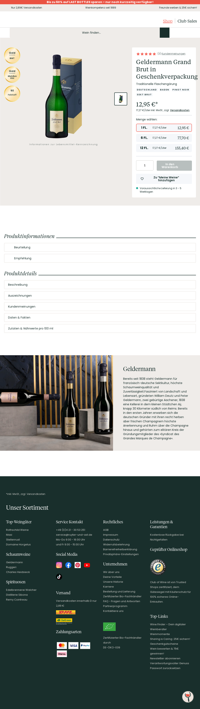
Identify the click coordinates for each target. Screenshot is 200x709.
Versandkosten (180, 110)
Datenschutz (111, 540)
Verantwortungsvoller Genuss (169, 663)
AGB (106, 530)
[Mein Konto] (179, 33)
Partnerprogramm (115, 606)
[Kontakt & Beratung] (172, 33)
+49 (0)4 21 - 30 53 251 (70, 530)
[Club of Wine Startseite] (23, 21)
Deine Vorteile (112, 577)
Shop (167, 21)
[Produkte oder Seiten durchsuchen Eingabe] (89, 33)
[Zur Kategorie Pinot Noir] (181, 89)
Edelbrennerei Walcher (21, 590)
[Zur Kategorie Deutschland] (147, 89)
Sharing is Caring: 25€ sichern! (170, 639)
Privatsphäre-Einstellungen (121, 554)
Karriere (108, 587)
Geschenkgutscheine (164, 644)
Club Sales (187, 21)
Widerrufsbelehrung (116, 544)
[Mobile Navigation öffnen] (5, 33)
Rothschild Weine (17, 530)
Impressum (110, 535)
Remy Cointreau (16, 600)
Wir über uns (111, 572)
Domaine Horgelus (18, 544)
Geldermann (14, 562)
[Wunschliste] (186, 33)
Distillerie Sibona (17, 595)
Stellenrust (13, 540)
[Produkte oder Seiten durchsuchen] (164, 33)
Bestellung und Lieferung (119, 591)
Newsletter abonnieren (165, 658)
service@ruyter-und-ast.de (74, 535)
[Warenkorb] (193, 33)
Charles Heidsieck (18, 572)
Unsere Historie (113, 582)
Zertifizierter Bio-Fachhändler (122, 596)
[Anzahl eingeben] (144, 165)
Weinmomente (160, 634)
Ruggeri (11, 567)
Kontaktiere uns (113, 611)
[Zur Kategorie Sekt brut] (144, 94)
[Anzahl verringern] (139, 165)
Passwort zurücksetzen (165, 668)
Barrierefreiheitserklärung (120, 549)
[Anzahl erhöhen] (149, 165)
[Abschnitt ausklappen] (189, 248)
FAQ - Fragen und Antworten (121, 601)
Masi (9, 535)
